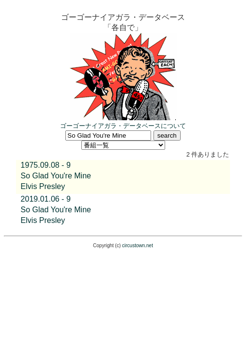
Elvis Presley (43, 186)
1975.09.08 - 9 (46, 165)
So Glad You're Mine (56, 176)
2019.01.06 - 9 (46, 199)
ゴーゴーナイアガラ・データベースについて (123, 125)
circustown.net (137, 245)
